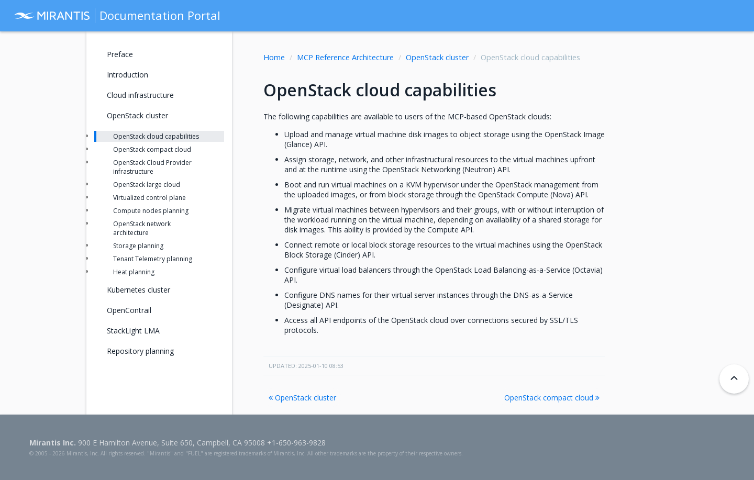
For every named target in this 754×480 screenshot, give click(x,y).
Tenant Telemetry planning (152, 258)
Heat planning (133, 271)
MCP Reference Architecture (345, 57)
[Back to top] (734, 379)
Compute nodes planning (150, 210)
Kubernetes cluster (138, 290)
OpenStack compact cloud (552, 398)
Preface (120, 54)
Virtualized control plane (149, 197)
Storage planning (138, 245)
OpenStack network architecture (142, 228)
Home (274, 57)
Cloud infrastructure (140, 95)
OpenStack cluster (437, 57)
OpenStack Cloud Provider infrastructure (152, 167)
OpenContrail (129, 310)
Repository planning (140, 351)
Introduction (127, 75)
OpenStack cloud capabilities (156, 136)
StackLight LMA (133, 331)
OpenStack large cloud (146, 184)
